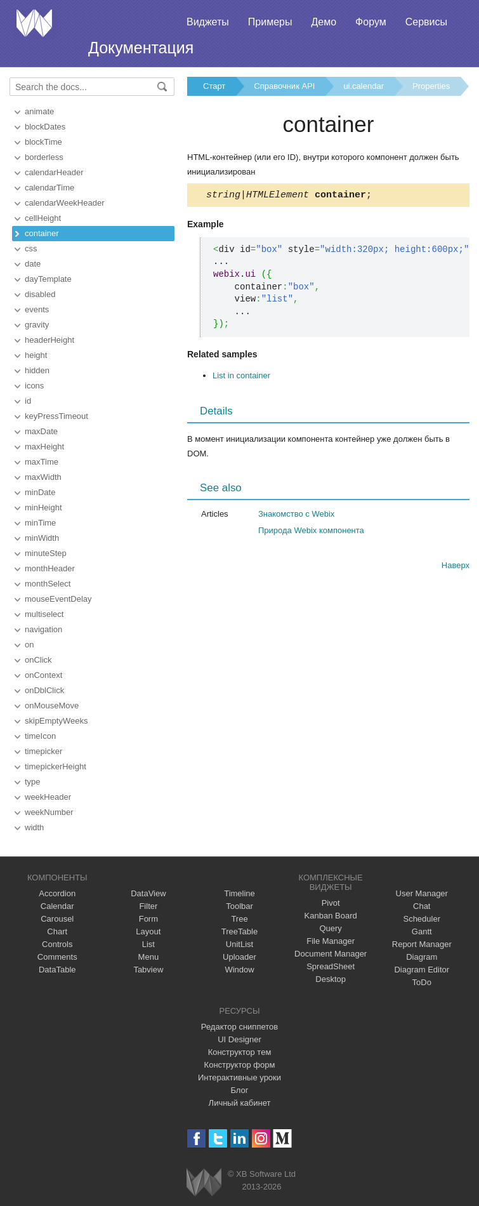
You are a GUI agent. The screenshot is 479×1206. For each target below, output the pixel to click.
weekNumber (49, 812)
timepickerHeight (55, 766)
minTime (40, 522)
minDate (40, 492)
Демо (323, 22)
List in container (241, 377)
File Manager (330, 941)
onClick (38, 660)
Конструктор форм (239, 1065)
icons (34, 385)
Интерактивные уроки (239, 1077)
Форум (370, 22)
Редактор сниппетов (239, 1026)
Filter (148, 906)
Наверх (455, 567)
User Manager (422, 893)
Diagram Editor (421, 969)
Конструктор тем (240, 1052)
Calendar (57, 906)
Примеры (270, 22)
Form (148, 919)
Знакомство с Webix (296, 515)
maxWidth (43, 477)
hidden (37, 370)
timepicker (43, 751)
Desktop (330, 979)
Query (330, 928)
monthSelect (47, 583)
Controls (57, 944)
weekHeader (48, 797)
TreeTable (239, 931)
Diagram (421, 957)
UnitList (239, 944)
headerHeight (49, 340)
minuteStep (46, 553)
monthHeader (50, 568)
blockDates (45, 126)
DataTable (57, 969)
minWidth (42, 538)
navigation (43, 629)
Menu (148, 957)
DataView (148, 893)
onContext (43, 675)
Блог (239, 1090)
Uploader (239, 957)
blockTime (43, 142)
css (31, 248)
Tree (239, 919)
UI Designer (239, 1039)
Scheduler (421, 919)
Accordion (57, 893)
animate (39, 111)
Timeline (239, 893)
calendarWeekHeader (65, 203)
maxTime (41, 462)
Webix (204, 1182)
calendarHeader (54, 172)
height (36, 355)
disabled (40, 294)
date (33, 263)
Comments (57, 957)
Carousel (57, 919)
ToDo (421, 982)
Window (239, 969)
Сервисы (426, 22)
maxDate (41, 431)
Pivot (331, 903)
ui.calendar (363, 86)
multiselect (44, 614)
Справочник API (284, 86)
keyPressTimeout (56, 416)
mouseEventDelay (58, 599)
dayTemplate (48, 279)
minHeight (43, 507)
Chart (57, 931)
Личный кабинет (240, 1103)
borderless (44, 157)
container (41, 233)
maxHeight (44, 446)
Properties (431, 86)
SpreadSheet (330, 966)
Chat (421, 906)
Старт (214, 86)
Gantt (422, 931)
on (29, 644)
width (34, 827)
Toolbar (239, 906)
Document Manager (330, 953)
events (37, 309)
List (148, 944)
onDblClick (44, 690)
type (33, 781)
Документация (141, 47)
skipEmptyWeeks (56, 721)
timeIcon (40, 736)
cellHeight (43, 218)
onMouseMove (52, 705)
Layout (148, 931)
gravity (37, 324)
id (28, 401)
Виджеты (208, 22)
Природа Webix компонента (311, 532)
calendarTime (49, 187)
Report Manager (422, 944)
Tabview (148, 969)
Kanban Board (331, 915)
